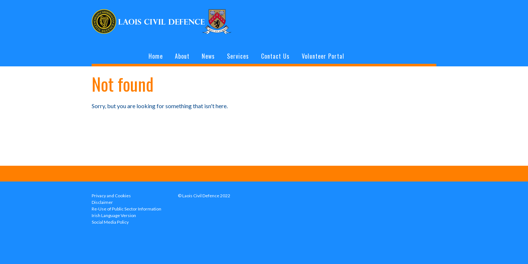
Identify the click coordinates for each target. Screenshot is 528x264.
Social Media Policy (110, 222)
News (208, 56)
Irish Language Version (114, 215)
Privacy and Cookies (111, 195)
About (182, 56)
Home (155, 56)
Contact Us (275, 56)
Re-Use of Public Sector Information (126, 209)
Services (238, 56)
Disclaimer (102, 202)
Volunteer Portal (323, 56)
